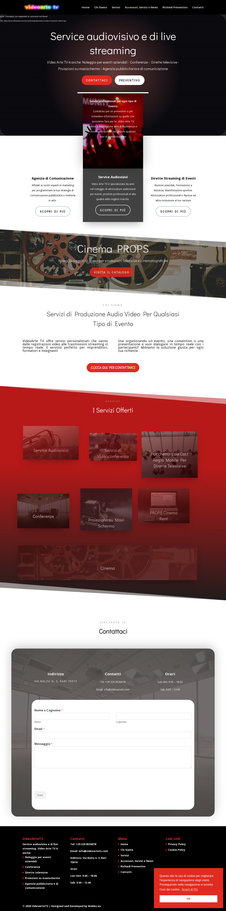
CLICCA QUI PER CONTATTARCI (113, 367)
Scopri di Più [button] (189, 889)
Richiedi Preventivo (175, 7)
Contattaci (97, 80)
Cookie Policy (176, 849)
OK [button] (188, 898)
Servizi (116, 7)
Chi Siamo (100, 7)
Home (86, 7)
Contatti (197, 7)
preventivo (129, 80)
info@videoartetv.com (93, 851)
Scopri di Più (53, 211)
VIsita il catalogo (111, 272)
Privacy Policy (177, 844)
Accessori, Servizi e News (141, 7)
